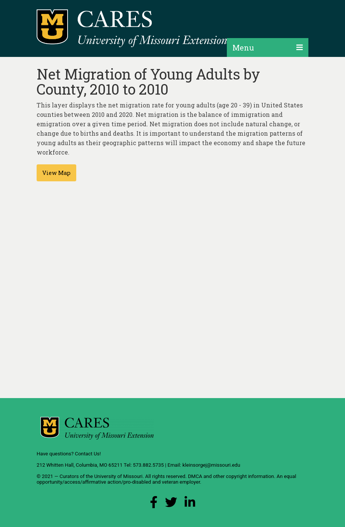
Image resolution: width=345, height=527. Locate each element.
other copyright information (243, 476)
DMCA (195, 476)
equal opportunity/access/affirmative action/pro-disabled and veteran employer (166, 479)
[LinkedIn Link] (190, 504)
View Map (56, 172)
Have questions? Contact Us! (69, 454)
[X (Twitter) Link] (171, 504)
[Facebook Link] (153, 504)
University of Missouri (118, 476)
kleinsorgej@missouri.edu (211, 465)
